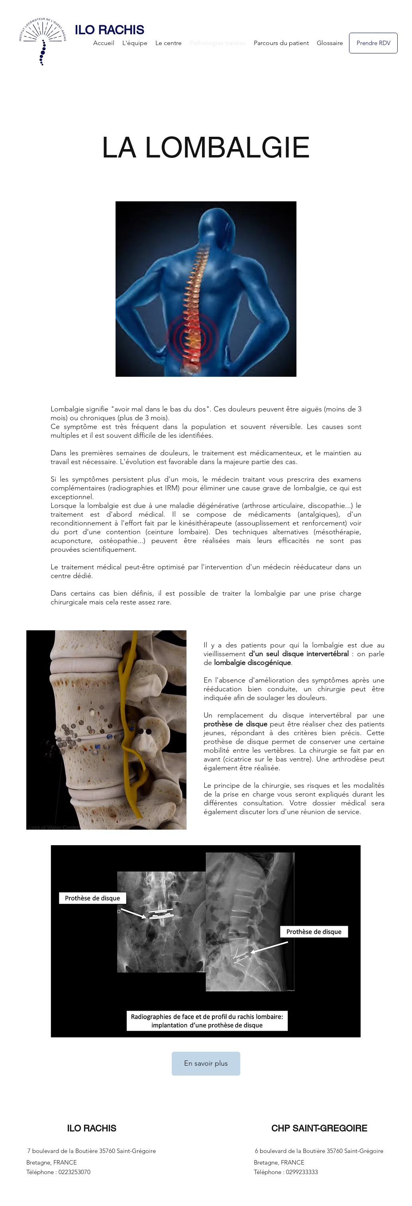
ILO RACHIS (109, 30)
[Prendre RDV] (373, 43)
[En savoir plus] (206, 1064)
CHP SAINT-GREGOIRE (319, 1128)
